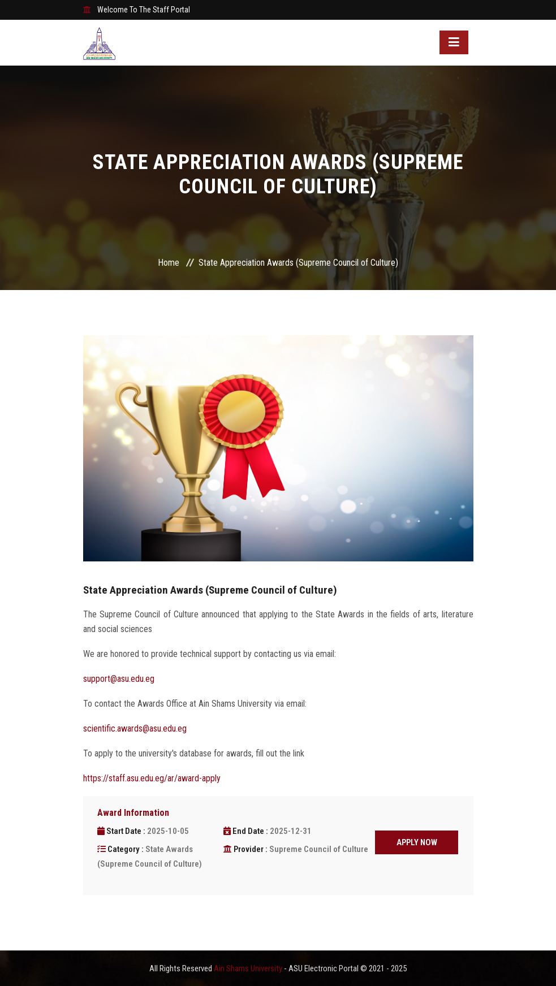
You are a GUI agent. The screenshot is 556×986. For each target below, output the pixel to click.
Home (168, 262)
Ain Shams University (249, 968)
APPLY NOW (416, 842)
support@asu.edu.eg (118, 678)
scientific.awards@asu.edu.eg (135, 728)
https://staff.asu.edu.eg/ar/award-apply (152, 778)
